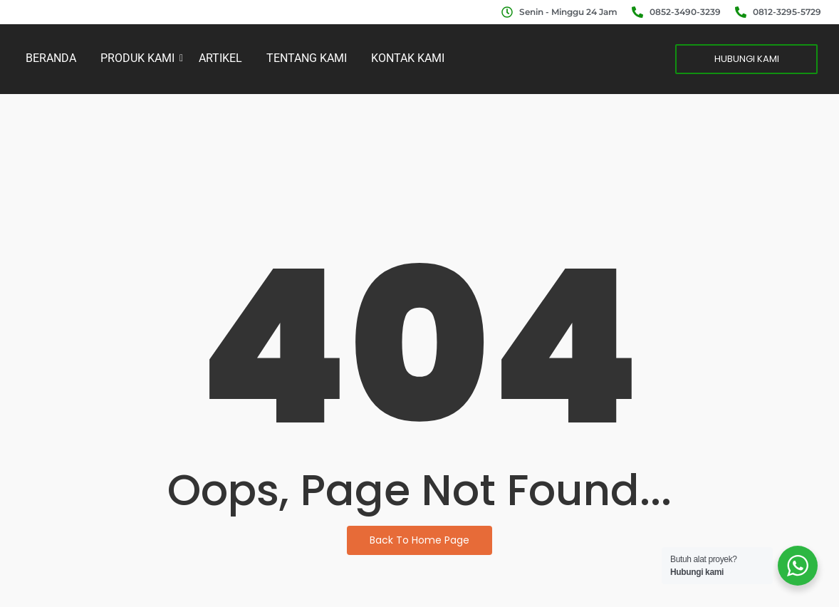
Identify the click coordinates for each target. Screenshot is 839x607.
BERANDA (51, 58)
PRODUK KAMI (139, 58)
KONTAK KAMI (407, 58)
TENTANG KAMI (306, 58)
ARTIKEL (220, 58)
